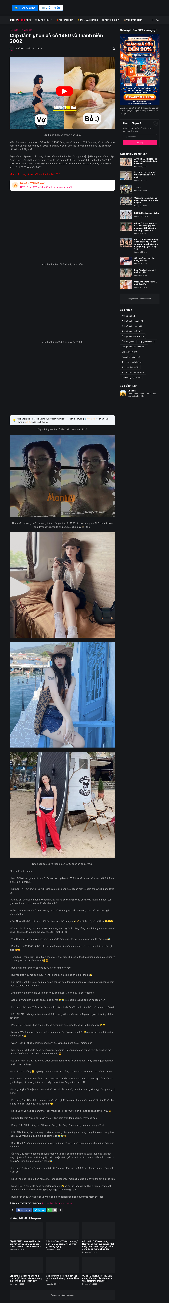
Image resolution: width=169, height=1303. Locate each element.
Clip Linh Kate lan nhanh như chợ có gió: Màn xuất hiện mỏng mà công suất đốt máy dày (26, 1278)
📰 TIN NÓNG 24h (110, 20)
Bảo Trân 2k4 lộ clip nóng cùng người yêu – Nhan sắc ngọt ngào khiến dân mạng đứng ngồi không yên (146, 244)
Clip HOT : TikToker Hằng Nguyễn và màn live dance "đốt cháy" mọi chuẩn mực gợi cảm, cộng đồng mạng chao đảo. (98, 1245)
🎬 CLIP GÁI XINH (42, 20)
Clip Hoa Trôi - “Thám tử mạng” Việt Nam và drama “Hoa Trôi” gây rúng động (62, 1244)
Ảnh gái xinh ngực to (132, 326)
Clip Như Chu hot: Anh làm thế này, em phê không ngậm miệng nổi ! (62, 1278)
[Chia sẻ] (113, 48)
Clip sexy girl (130, 352)
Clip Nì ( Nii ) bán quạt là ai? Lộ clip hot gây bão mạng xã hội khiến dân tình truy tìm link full (25, 1244)
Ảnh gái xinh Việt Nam (133, 336)
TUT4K (137, 187)
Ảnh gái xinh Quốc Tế (132, 331)
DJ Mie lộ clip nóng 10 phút (146, 213)
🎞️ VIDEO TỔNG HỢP (133, 20)
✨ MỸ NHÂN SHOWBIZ (88, 20)
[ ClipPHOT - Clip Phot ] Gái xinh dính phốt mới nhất (145, 174)
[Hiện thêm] (60, 1210)
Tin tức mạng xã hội (63, 1203)
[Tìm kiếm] (157, 20)
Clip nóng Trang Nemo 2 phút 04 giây (145, 283)
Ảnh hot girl (128, 341)
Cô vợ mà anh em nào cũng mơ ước (144, 259)
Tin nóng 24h (26, 30)
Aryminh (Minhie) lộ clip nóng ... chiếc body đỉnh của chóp (145, 161)
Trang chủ (14, 30)
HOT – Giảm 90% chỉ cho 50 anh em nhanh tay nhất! (46, 187)
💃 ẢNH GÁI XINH (64, 20)
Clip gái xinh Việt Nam (134, 346)
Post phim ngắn (131, 357)
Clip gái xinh (147, 341)
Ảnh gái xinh (128, 316)
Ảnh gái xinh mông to (132, 321)
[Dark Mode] (153, 20)
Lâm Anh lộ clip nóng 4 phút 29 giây (145, 271)
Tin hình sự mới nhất (132, 362)
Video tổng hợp (131, 377)
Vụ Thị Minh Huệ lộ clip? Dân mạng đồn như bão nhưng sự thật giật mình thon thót (97, 1278)
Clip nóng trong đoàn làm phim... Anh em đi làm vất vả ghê (146, 200)
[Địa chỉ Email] (140, 136)
